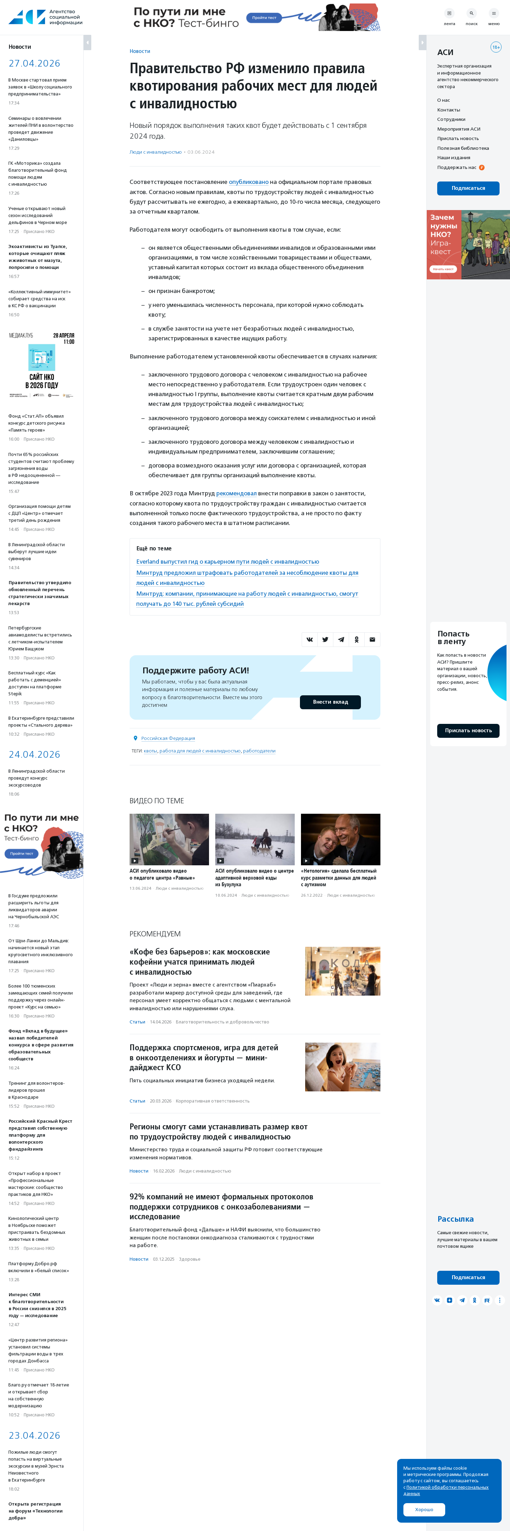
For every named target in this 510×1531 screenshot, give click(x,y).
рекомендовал (237, 492)
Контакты (448, 110)
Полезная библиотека (463, 148)
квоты (150, 749)
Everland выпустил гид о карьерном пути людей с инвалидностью (229, 561)
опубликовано (249, 181)
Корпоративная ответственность (213, 1099)
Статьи (137, 1020)
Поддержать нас (456, 167)
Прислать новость (458, 138)
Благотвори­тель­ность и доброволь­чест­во (222, 1020)
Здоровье (189, 1257)
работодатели (259, 749)
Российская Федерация (168, 737)
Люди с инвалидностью (156, 152)
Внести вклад (330, 700)
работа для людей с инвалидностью (200, 749)
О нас (443, 100)
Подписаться (468, 188)
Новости (140, 51)
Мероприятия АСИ (458, 129)
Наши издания (453, 157)
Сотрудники (451, 119)
